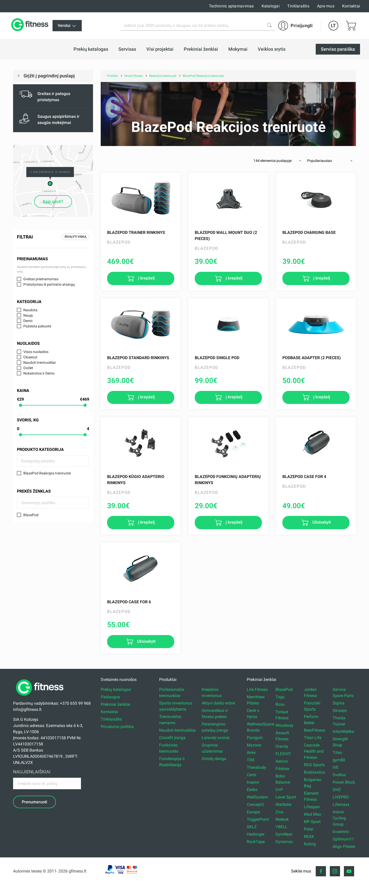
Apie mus (325, 6)
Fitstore (282, 768)
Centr (251, 774)
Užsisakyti (321, 522)
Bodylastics (314, 772)
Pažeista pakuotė (37, 326)
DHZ (337, 789)
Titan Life (312, 737)
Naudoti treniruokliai (39, 362)
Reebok (282, 819)
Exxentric (341, 831)
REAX (309, 836)
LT (333, 25)
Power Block (344, 782)
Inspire (253, 782)
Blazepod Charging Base (309, 232)
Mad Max (312, 814)
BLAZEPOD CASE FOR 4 (304, 476)
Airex (251, 752)
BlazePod (30, 515)
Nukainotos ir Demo (39, 373)
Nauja (28, 315)
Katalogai (271, 6)
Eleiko (252, 789)
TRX (250, 759)
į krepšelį (146, 278)
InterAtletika (343, 731)
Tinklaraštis (298, 6)
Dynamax (284, 841)
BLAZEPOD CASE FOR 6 (129, 601)
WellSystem (257, 797)
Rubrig (310, 844)
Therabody (256, 767)
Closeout (30, 357)
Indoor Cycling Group (339, 818)
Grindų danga (214, 758)
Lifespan (312, 806)
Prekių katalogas (116, 689)
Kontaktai (351, 6)
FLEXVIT (283, 753)
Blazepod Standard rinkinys (138, 357)
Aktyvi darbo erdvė (218, 703)
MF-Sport (312, 821)
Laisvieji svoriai (216, 737)
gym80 (339, 759)
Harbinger (255, 834)
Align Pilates (344, 846)
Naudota (30, 310)
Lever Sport (285, 797)
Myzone (254, 745)
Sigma (338, 703)
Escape (253, 811)
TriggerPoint (258, 819)
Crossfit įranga (172, 737)
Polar (308, 829)
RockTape (256, 841)
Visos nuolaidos (35, 352)
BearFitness (314, 730)
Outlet (28, 368)
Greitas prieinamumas (40, 279)
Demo (28, 321)
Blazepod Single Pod (217, 357)
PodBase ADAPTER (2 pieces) (311, 357)
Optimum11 (343, 839)
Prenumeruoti (34, 801)
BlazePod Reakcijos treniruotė (47, 473)
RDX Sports (314, 764)
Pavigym (255, 737)
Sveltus (339, 774)
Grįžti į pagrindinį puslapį (49, 75)
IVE (336, 767)
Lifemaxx (341, 804)
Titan (337, 752)
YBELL (281, 826)
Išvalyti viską (75, 236)
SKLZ (252, 826)
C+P (279, 789)
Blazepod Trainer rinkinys (136, 232)
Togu (280, 696)
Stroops (340, 710)
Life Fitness (257, 689)
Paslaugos (110, 696)
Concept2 (255, 804)
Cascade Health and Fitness (314, 751)
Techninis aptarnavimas (231, 6)
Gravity (281, 746)
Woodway (284, 725)
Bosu (280, 704)
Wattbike (283, 804)
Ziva (279, 811)
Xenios (281, 761)
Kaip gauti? (53, 201)
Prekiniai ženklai (115, 704)
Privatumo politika (117, 726)
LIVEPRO (341, 797)
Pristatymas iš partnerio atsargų (49, 284)
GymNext (283, 834)
